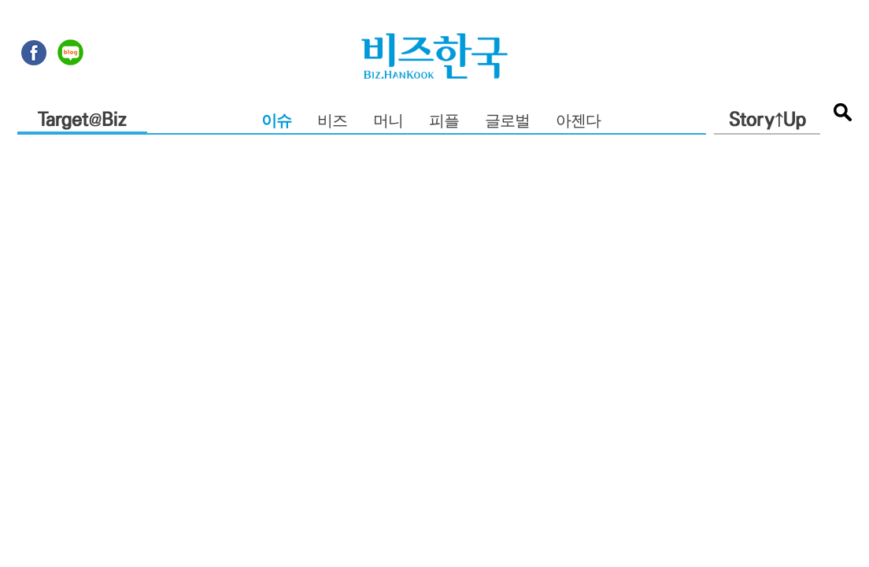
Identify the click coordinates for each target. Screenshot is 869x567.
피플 (444, 121)
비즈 (332, 121)
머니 (388, 121)
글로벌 (507, 121)
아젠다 (578, 121)
